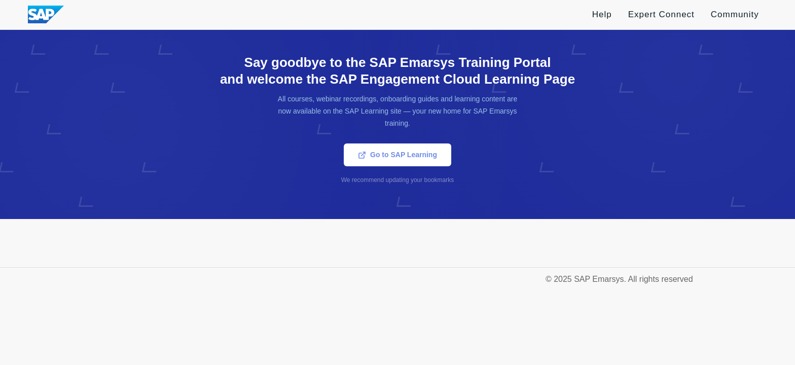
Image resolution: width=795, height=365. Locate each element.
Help (602, 14)
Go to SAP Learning (397, 155)
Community (735, 14)
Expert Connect (661, 14)
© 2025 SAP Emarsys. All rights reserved (619, 279)
